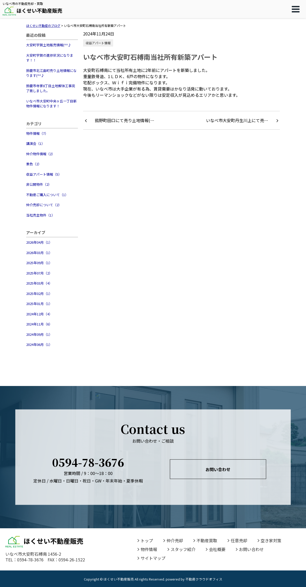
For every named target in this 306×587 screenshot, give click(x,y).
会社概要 (215, 549)
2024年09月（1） (39, 334)
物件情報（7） (37, 133)
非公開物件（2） (39, 184)
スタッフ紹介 (181, 549)
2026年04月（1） (39, 242)
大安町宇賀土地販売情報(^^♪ (48, 44)
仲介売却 (173, 540)
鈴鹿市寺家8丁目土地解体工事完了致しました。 (50, 88)
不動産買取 (205, 540)
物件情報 (147, 549)
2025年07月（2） (39, 273)
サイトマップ (151, 558)
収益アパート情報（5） (44, 174)
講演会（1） (35, 143)
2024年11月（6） (39, 324)
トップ (145, 540)
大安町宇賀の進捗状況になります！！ (49, 58)
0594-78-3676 (88, 462)
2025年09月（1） (39, 262)
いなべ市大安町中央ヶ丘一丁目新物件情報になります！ (51, 104)
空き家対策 (269, 540)
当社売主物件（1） (40, 215)
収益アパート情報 (98, 43)
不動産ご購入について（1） (47, 194)
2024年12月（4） (39, 313)
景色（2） (33, 163)
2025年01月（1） (39, 303)
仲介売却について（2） (44, 204)
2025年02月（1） (39, 293)
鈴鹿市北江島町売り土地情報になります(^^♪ (51, 73)
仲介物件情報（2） (40, 153)
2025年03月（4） (39, 283)
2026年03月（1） (39, 252)
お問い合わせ (218, 469)
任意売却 (237, 540)
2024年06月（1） (39, 344)
